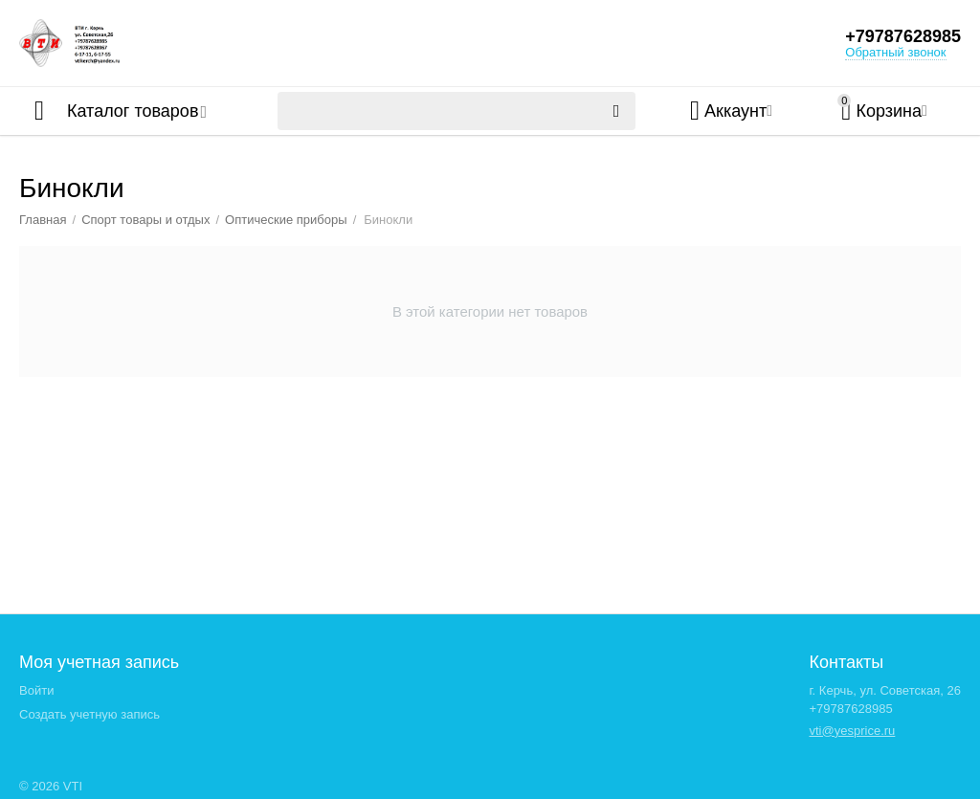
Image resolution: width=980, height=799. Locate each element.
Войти (36, 690)
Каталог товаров (132, 111)
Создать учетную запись (89, 714)
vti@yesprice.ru (852, 730)
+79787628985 (903, 36)
